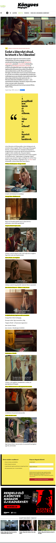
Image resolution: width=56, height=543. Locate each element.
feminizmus (10, 48)
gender (24, 48)
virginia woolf (27, 48)
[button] (1, 13)
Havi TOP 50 (21, 13)
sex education (14, 48)
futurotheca (27, 13)
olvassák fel (21, 64)
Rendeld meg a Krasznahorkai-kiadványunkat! (40, 13)
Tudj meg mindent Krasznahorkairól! (42, 10)
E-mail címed (32, 462)
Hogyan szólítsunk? (33, 466)
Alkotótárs (15, 13)
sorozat (17, 48)
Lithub (31, 159)
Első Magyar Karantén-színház (21, 65)
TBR (11, 13)
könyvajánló (21, 48)
